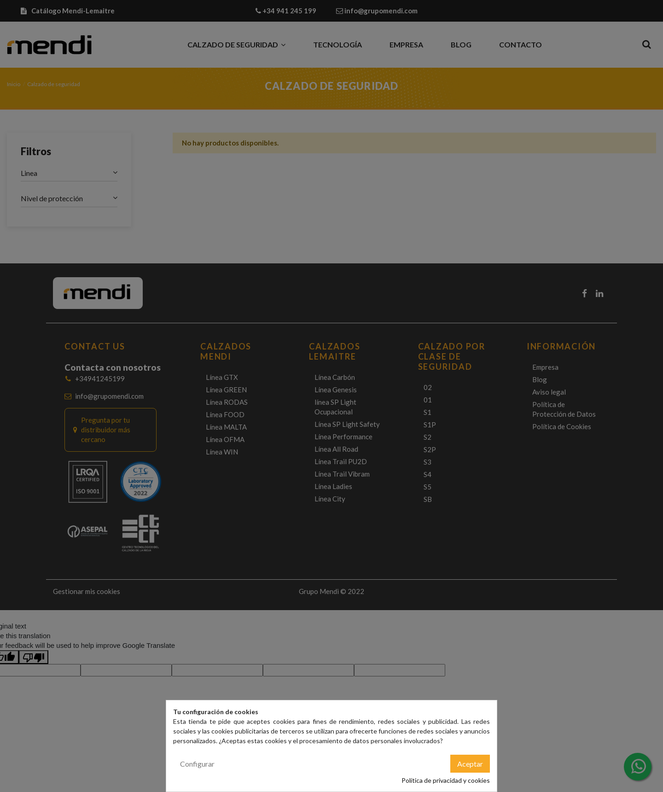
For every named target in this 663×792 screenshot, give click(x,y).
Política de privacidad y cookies (445, 780)
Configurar (197, 763)
